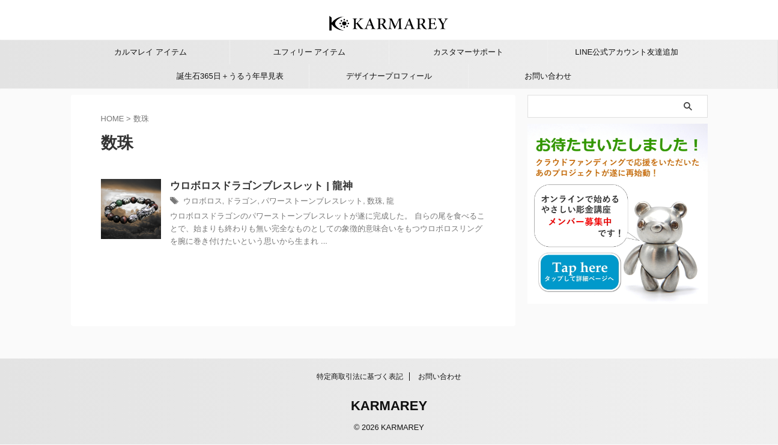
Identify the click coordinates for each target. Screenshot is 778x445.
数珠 (390, 202)
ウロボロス (231, 202)
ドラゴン (267, 202)
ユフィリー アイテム (309, 51)
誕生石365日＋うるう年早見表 (230, 75)
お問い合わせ (547, 75)
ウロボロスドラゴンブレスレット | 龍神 (285, 186)
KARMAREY (389, 406)
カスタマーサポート (468, 51)
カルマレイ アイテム (150, 51)
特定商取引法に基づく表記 (360, 377)
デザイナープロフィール (389, 75)
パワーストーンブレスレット (332, 202)
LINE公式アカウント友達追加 (626, 51)
